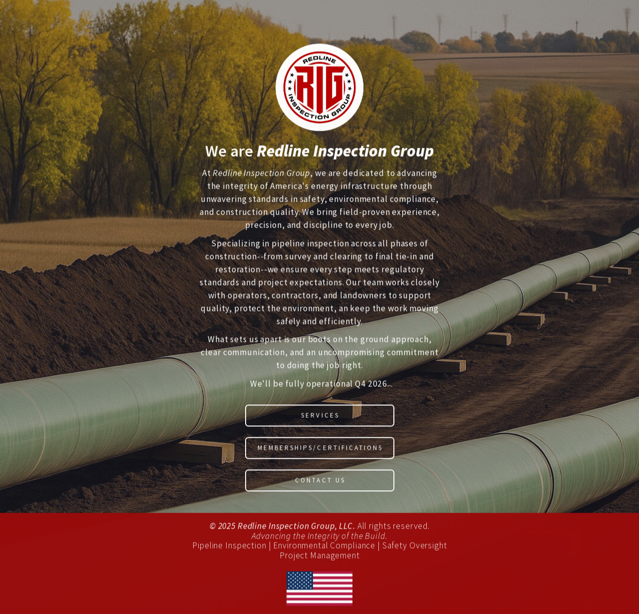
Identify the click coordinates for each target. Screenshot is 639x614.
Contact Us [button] (320, 481)
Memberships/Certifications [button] (320, 449)
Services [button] (320, 416)
